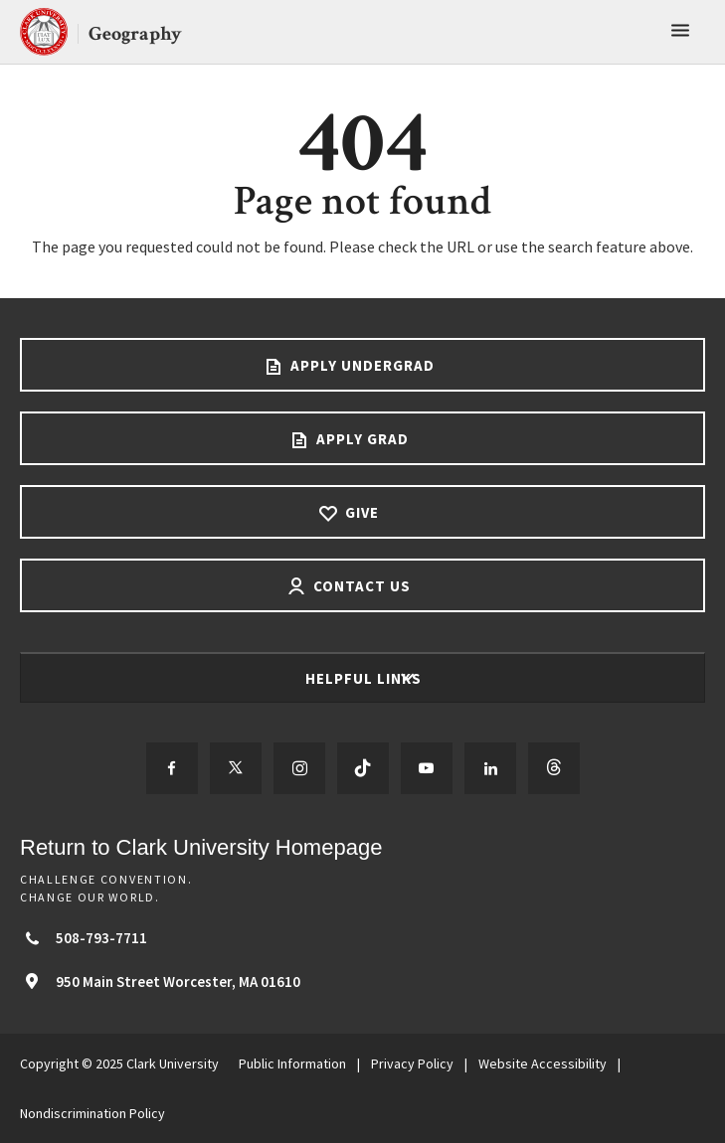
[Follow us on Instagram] (299, 768)
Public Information (292, 1063)
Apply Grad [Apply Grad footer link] (360, 438)
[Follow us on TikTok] (363, 768)
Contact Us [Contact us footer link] (360, 585)
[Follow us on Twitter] (236, 768)
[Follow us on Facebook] (172, 768)
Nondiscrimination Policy (92, 1113)
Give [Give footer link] (360, 512)
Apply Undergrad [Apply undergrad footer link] (360, 365)
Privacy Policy (412, 1063)
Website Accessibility (542, 1063)
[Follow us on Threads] (554, 768)
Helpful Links (365, 678)
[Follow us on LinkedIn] (490, 768)
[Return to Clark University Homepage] (362, 847)
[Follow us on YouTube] (427, 768)
